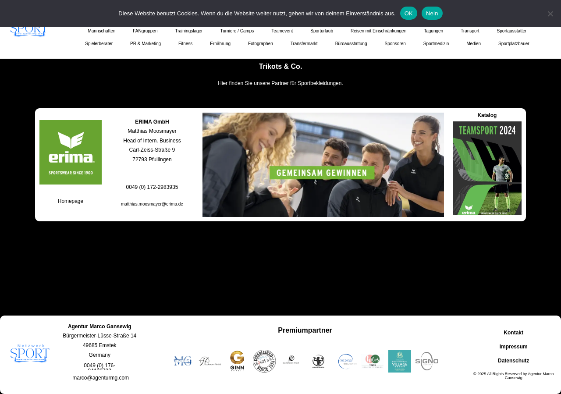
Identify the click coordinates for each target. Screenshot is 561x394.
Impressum (514, 347)
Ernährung (220, 43)
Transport (470, 30)
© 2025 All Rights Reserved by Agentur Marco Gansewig (513, 376)
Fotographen (260, 43)
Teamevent (282, 30)
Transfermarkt (304, 43)
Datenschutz (513, 361)
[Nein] (550, 13)
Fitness (185, 43)
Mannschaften (101, 30)
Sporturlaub (321, 30)
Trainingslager (188, 30)
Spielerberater (99, 43)
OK (409, 13)
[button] (99, 368)
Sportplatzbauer (513, 43)
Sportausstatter (512, 30)
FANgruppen (145, 30)
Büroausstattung (351, 43)
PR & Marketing (145, 43)
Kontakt (513, 333)
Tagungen (433, 30)
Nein (432, 13)
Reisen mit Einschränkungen (378, 30)
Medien (473, 43)
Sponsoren (394, 43)
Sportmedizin (436, 43)
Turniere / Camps (237, 30)
